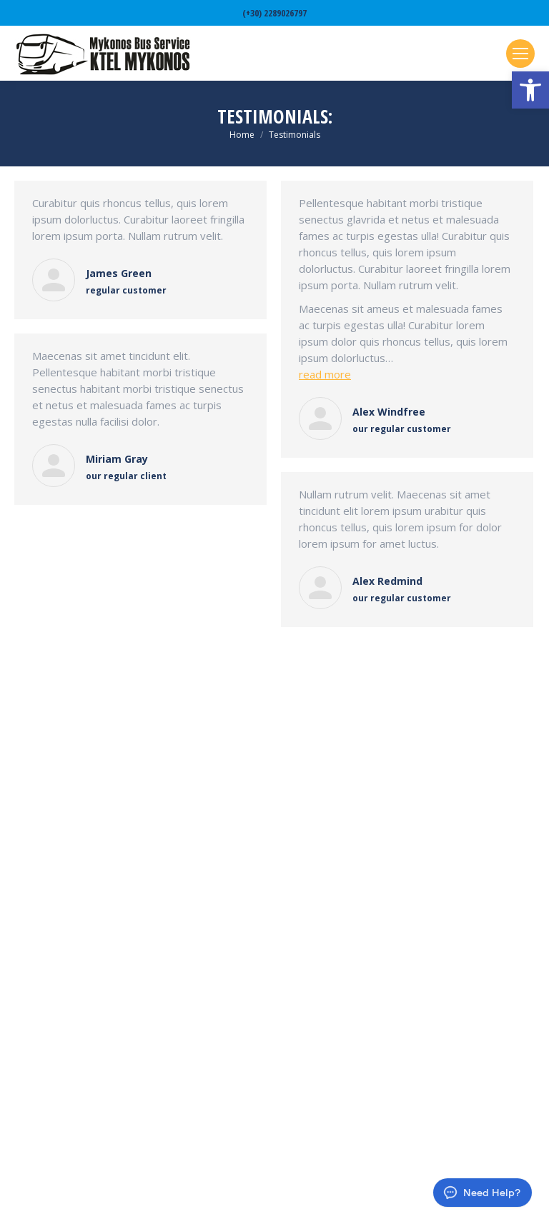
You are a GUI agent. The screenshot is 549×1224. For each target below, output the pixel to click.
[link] (530, 90)
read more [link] (325, 374)
